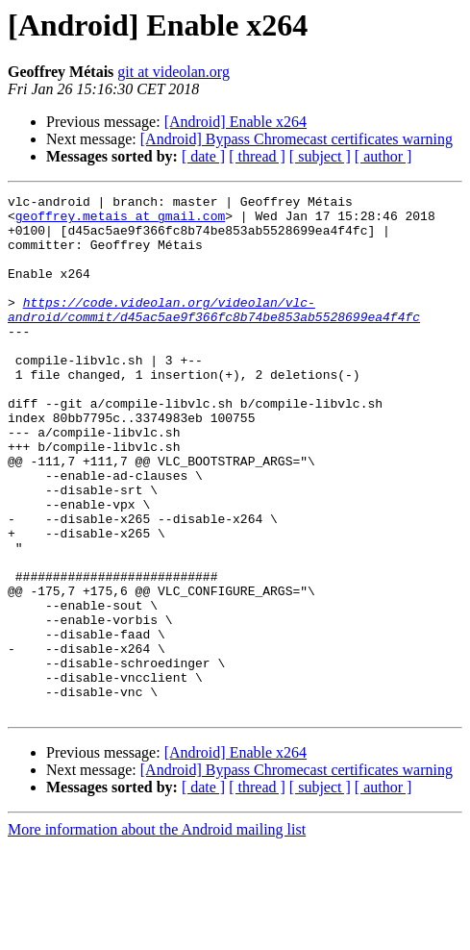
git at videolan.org (173, 71)
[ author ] (383, 156)
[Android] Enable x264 (235, 121)
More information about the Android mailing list (157, 933)
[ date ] (203, 156)
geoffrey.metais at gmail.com (120, 221)
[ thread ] (257, 156)
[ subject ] (320, 156)
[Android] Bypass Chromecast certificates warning (296, 139)
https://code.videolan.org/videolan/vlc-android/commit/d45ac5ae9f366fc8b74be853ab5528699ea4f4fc (214, 333)
